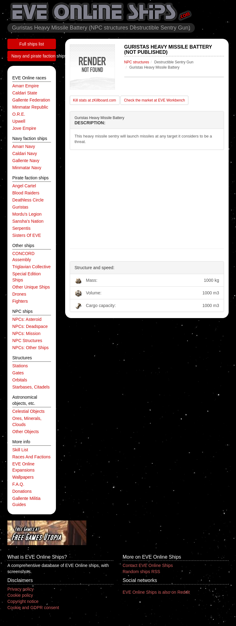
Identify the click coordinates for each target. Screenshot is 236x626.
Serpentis (21, 228)
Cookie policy (20, 595)
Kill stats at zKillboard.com (94, 100)
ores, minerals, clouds (26, 421)
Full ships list (31, 44)
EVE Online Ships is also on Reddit (156, 592)
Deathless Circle (28, 199)
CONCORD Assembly (23, 256)
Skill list (20, 449)
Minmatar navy (26, 167)
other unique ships (31, 287)
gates (18, 372)
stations (20, 365)
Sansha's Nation (28, 221)
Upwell (18, 121)
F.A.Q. (18, 484)
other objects (25, 431)
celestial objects (28, 411)
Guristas (20, 207)
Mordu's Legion (26, 214)
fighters (20, 301)
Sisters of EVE (26, 235)
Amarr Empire (25, 85)
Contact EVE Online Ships (148, 565)
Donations (22, 491)
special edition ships (26, 276)
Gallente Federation (31, 100)
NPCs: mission (26, 333)
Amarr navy (23, 146)
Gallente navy (25, 160)
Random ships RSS (141, 571)
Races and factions (31, 456)
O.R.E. (18, 114)
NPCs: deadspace (30, 326)
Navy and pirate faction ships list (33, 56)
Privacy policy (20, 589)
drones (19, 294)
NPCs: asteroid (26, 319)
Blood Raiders (25, 192)
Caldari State (24, 92)
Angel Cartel (24, 185)
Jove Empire (24, 128)
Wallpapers (23, 477)
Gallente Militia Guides (26, 501)
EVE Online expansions (23, 466)
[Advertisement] (147, 199)
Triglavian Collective (31, 266)
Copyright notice (22, 601)
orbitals (19, 379)
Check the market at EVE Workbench (154, 100)
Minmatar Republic (30, 107)
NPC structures (27, 340)
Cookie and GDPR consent (33, 607)
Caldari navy (24, 153)
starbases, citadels (30, 387)
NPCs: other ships (30, 347)
